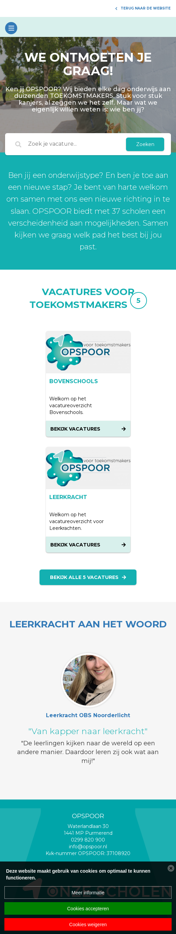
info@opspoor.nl (88, 847)
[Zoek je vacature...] (74, 144)
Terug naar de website (143, 8)
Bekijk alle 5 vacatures (88, 577)
